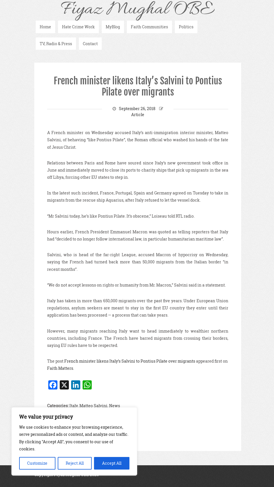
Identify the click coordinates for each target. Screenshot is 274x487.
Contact (90, 43)
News (114, 405)
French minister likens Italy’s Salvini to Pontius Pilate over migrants (138, 86)
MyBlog (113, 26)
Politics (186, 26)
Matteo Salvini (93, 405)
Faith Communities (149, 26)
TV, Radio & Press (56, 43)
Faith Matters (60, 368)
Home (45, 26)
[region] (74, 441)
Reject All (75, 463)
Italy (73, 405)
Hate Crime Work (78, 26)
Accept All (111, 463)
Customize (37, 463)
